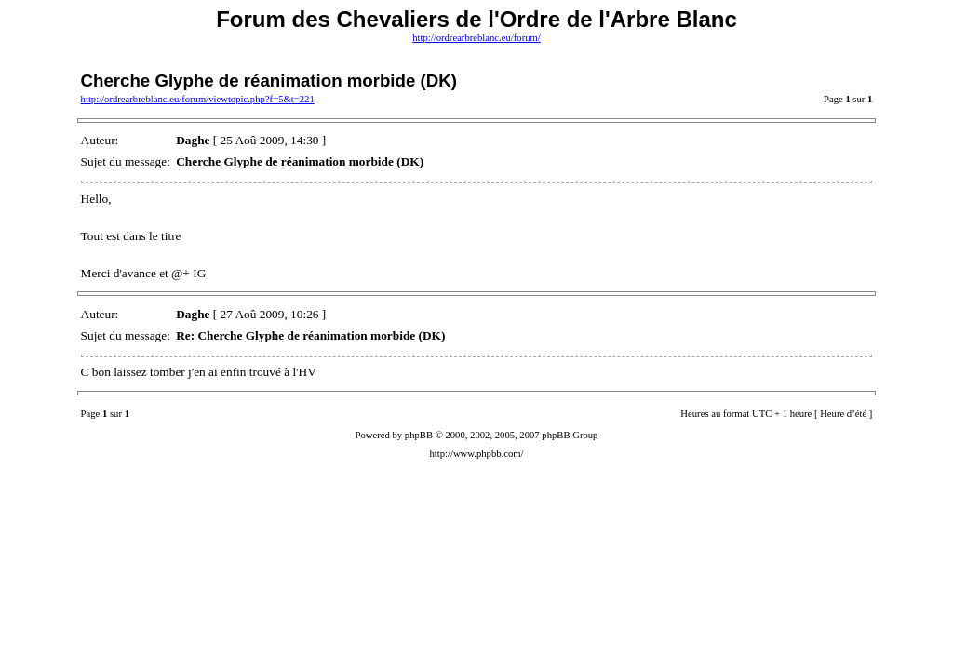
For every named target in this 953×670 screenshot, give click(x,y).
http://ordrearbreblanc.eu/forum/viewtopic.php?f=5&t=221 (198, 99)
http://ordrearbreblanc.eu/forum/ (476, 38)
